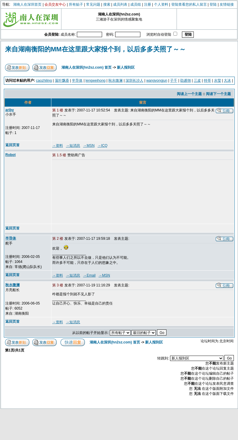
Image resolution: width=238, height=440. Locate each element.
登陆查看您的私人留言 (189, 4)
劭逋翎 (185, 80)
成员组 (135, 4)
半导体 (77, 80)
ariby (9, 110)
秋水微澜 (115, 80)
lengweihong (95, 80)
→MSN (89, 145)
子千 (173, 80)
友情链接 (227, 4)
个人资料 (161, 4)
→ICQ (102, 145)
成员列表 (120, 4)
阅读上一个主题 (189, 94)
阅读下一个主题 (218, 94)
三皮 (197, 80)
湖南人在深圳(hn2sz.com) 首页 (86, 67)
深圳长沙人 (134, 80)
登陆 (213, 4)
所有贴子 (76, 4)
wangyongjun (156, 80)
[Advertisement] (85, 192)
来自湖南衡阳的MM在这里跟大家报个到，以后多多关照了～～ (95, 49)
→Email (89, 275)
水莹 (217, 80)
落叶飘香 (62, 80)
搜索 (106, 4)
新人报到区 (126, 67)
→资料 (57, 145)
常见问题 (93, 4)
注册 (147, 4)
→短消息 (73, 145)
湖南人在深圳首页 (27, 4)
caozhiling (44, 80)
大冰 (227, 80)
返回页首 (12, 145)
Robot (10, 155)
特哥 (207, 80)
